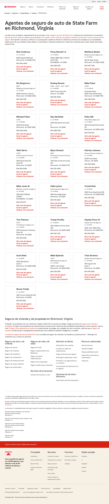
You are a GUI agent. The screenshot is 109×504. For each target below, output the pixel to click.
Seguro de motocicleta (13, 367)
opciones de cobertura (16, 37)
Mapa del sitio (67, 488)
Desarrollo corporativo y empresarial (90, 356)
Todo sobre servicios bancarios (67, 380)
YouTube (84, 471)
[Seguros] (23, 7)
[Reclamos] (50, 7)
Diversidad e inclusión (70, 460)
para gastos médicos (69, 37)
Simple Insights (87, 349)
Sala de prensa (87, 345)
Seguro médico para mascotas (42, 365)
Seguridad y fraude (32, 488)
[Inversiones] (40, 7)
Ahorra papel (51, 473)
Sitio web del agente (23, 67)
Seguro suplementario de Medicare (40, 352)
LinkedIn (84, 467)
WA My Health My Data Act (12, 492)
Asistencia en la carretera (54, 460)
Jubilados (67, 463)
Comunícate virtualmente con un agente (67, 367)
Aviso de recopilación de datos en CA (33, 492)
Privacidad (21, 488)
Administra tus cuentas (64, 345)
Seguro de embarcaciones (14, 361)
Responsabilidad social (90, 352)
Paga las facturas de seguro (66, 354)
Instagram (84, 463)
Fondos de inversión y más (40, 375)
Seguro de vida (36, 347)
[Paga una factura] (76, 8)
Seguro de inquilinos (12, 354)
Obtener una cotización (25, 71)
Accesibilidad (56, 488)
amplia (46, 37)
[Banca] (31, 7)
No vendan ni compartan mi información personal (59, 492)
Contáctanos (34, 456)
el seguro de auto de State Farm (61, 35)
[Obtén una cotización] (62, 8)
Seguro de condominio (13, 357)
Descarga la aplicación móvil (66, 357)
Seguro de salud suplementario (36, 357)
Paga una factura (52, 463)
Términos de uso (45, 488)
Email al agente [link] (22, 69)
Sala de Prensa (35, 463)
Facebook (84, 456)
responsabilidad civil (36, 37)
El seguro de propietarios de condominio (23, 328)
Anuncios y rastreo (10, 488)
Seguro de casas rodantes (14, 364)
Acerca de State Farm (37, 460)
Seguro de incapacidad (39, 362)
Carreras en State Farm (71, 456)
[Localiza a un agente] (89, 8)
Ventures (85, 361)
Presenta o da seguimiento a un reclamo (66, 362)
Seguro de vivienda (12, 351)
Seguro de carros (11, 347)
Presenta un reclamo (53, 456)
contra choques (56, 37)
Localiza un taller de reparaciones (63, 350)
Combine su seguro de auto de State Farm (20, 334)
